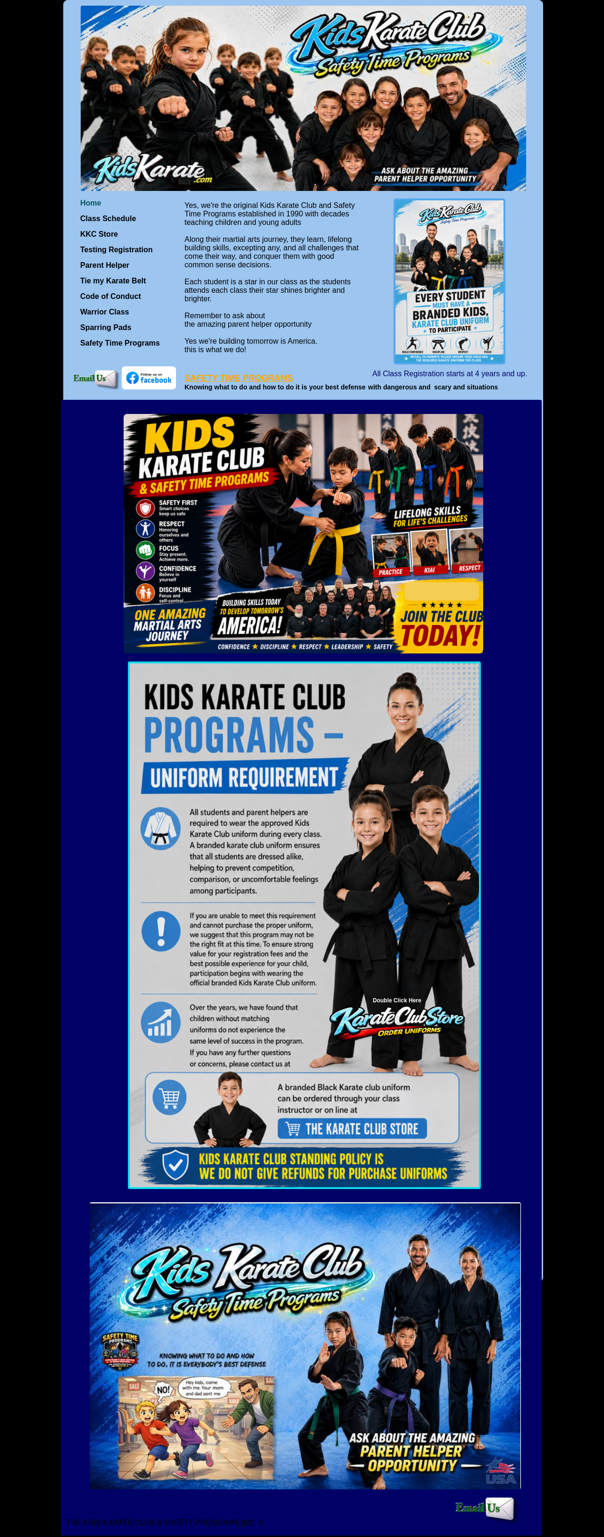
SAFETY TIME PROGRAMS (239, 378)
